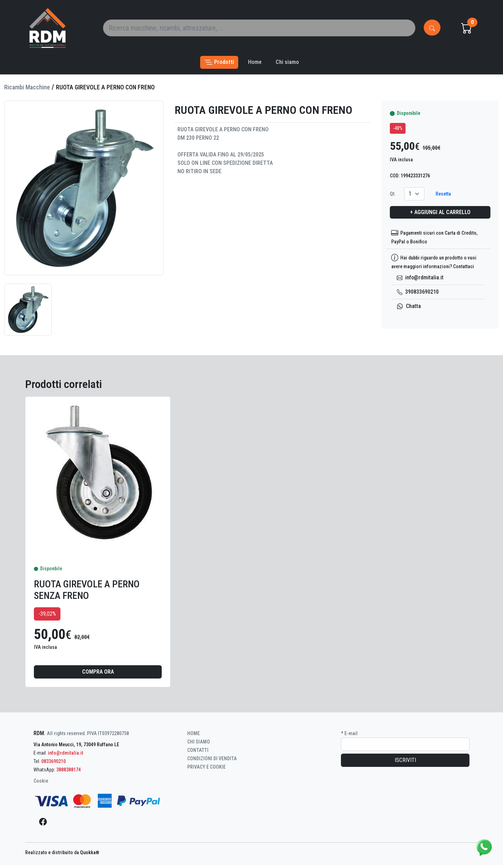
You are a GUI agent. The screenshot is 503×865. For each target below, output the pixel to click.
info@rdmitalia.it (420, 277)
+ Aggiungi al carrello (440, 212)
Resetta (443, 194)
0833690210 (53, 761)
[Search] (259, 28)
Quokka (89, 852)
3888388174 (68, 769)
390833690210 (418, 291)
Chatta (409, 306)
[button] (219, 62)
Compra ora (98, 671)
